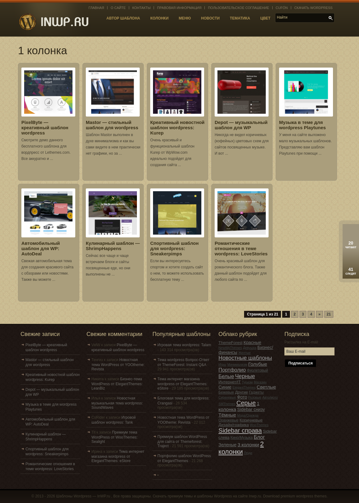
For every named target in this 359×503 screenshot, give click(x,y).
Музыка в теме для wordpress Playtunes (302, 125)
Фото (242, 397)
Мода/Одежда (247, 415)
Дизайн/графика (233, 424)
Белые (226, 376)
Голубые (257, 364)
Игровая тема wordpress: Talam (184, 345)
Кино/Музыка (241, 437)
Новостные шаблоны (245, 358)
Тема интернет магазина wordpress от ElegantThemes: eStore (117, 456)
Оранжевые (228, 420)
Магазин (260, 382)
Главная (96, 7)
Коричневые (251, 420)
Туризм (247, 382)
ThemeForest (230, 342)
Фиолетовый (257, 370)
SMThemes (226, 404)
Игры (222, 364)
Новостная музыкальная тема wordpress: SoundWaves (117, 403)
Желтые (244, 353)
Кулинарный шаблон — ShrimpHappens (113, 245)
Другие (241, 392)
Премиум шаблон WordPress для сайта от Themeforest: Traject (182, 441)
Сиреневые (227, 397)
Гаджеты (256, 392)
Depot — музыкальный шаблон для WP (241, 125)
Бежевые (226, 392)
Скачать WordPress (313, 7)
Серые (246, 402)
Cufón (282, 7)
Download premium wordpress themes (294, 496)
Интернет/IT (229, 382)
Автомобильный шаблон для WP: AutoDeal (40, 248)
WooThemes (259, 425)
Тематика (240, 18)
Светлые (266, 387)
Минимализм (237, 364)
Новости (210, 18)
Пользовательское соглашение (238, 7)
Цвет (265, 18)
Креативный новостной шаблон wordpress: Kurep (177, 127)
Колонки (159, 18)
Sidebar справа (240, 430)
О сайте (118, 7)
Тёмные (227, 414)
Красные (252, 342)
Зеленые (227, 444)
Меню (185, 18)
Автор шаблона (123, 18)
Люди (248, 453)
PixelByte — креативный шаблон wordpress (44, 127)
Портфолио (232, 370)
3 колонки (248, 444)
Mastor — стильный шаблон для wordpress (112, 125)
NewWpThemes (230, 348)
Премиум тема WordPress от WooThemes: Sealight (114, 437)
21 (329, 314)
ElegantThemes (244, 387)
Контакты (141, 7)
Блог (259, 437)
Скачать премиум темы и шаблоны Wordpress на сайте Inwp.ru (207, 496)
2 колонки (241, 448)
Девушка (249, 348)
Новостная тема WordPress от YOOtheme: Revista (117, 364)
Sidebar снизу (251, 409)
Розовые (254, 397)
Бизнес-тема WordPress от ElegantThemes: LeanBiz (116, 383)
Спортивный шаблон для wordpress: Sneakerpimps (174, 248)
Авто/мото (270, 397)
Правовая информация (179, 7)
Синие (224, 387)
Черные (245, 376)
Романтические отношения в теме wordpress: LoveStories (241, 248)
